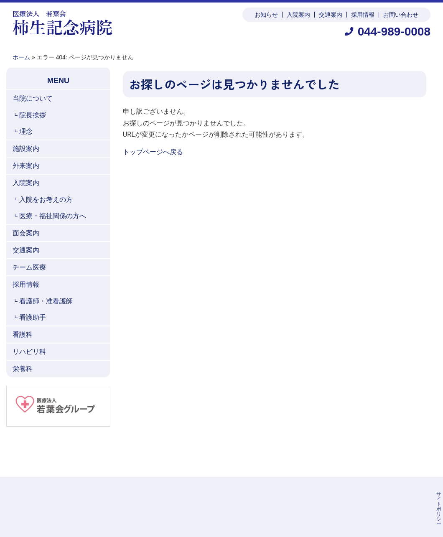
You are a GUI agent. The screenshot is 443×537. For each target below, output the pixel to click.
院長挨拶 (32, 115)
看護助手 (32, 317)
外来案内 (26, 165)
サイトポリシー (278, 494)
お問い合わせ (400, 15)
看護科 (23, 334)
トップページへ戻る (153, 152)
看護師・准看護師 (46, 301)
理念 (26, 131)
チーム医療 (29, 267)
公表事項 (372, 494)
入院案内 (298, 15)
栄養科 (23, 368)
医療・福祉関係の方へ (52, 215)
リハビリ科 (29, 351)
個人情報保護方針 (329, 494)
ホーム (21, 57)
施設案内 (26, 148)
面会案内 (26, 233)
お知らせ (266, 15)
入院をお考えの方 (46, 199)
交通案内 (330, 15)
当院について (33, 98)
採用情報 (362, 15)
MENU (58, 80)
